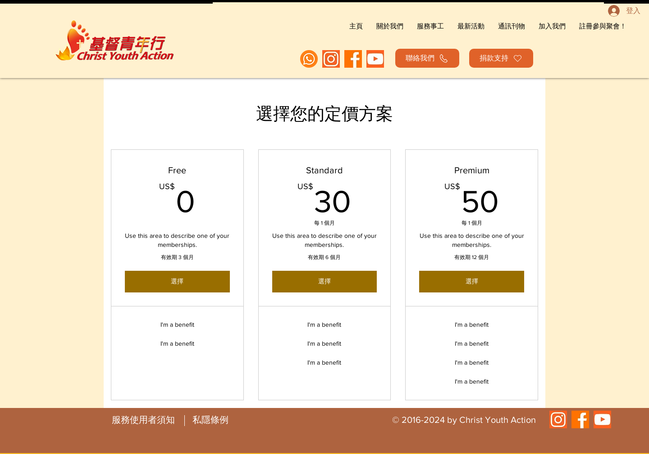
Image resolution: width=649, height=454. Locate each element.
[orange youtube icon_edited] (375, 59)
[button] (602, 26)
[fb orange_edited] (353, 59)
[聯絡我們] (427, 58)
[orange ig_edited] (331, 59)
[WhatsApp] (309, 59)
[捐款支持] (501, 58)
